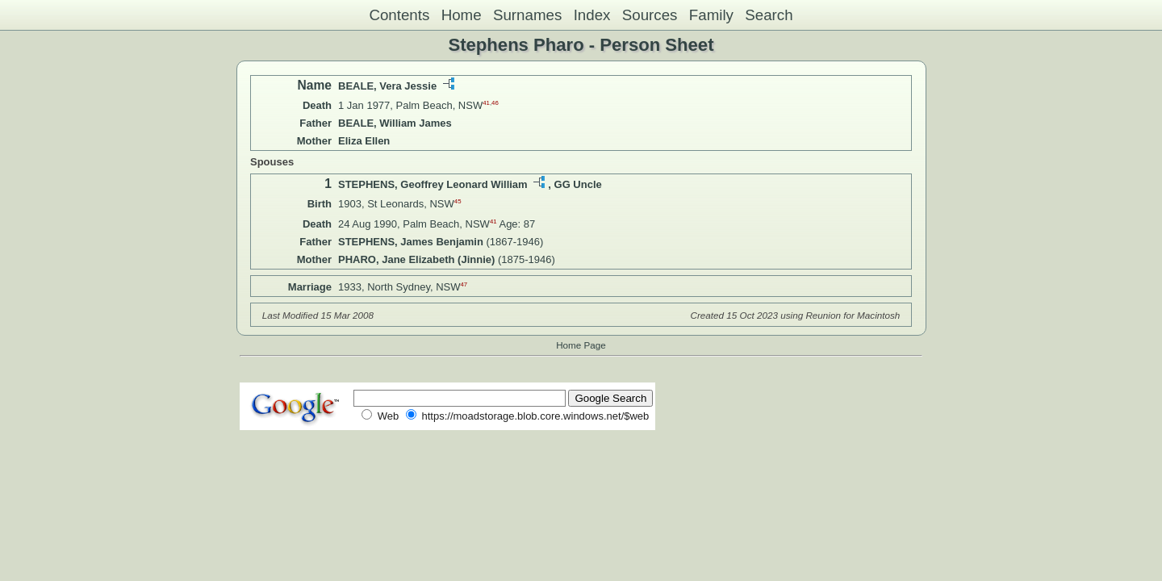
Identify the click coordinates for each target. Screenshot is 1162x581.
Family (711, 14)
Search (768, 14)
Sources (650, 14)
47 (464, 284)
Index (592, 14)
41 (486, 103)
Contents (399, 14)
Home (461, 14)
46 (495, 103)
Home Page (581, 345)
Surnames (527, 14)
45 (458, 201)
